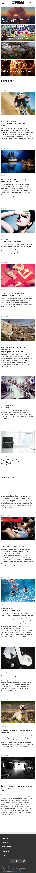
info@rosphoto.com (16, 871)
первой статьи (5, 495)
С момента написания (7, 477)
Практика (4, 118)
